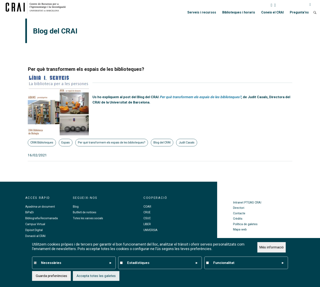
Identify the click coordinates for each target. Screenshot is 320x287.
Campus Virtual (35, 224)
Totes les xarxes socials (88, 218)
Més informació (271, 247)
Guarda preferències (51, 276)
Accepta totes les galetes (96, 276)
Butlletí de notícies (84, 212)
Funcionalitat (248, 262)
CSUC (147, 218)
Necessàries (76, 262)
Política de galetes (245, 224)
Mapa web (240, 229)
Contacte (239, 213)
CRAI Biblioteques (41, 142)
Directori (238, 208)
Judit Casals (186, 142)
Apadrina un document (40, 206)
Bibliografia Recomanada (41, 218)
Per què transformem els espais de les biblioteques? (111, 142)
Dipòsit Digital (34, 230)
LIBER (147, 224)
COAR (147, 206)
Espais (65, 142)
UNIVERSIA (150, 230)
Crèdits (237, 218)
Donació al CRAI (35, 236)
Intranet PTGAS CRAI (247, 202)
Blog (76, 206)
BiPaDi (29, 212)
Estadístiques (162, 262)
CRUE (147, 212)
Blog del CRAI (162, 142)
